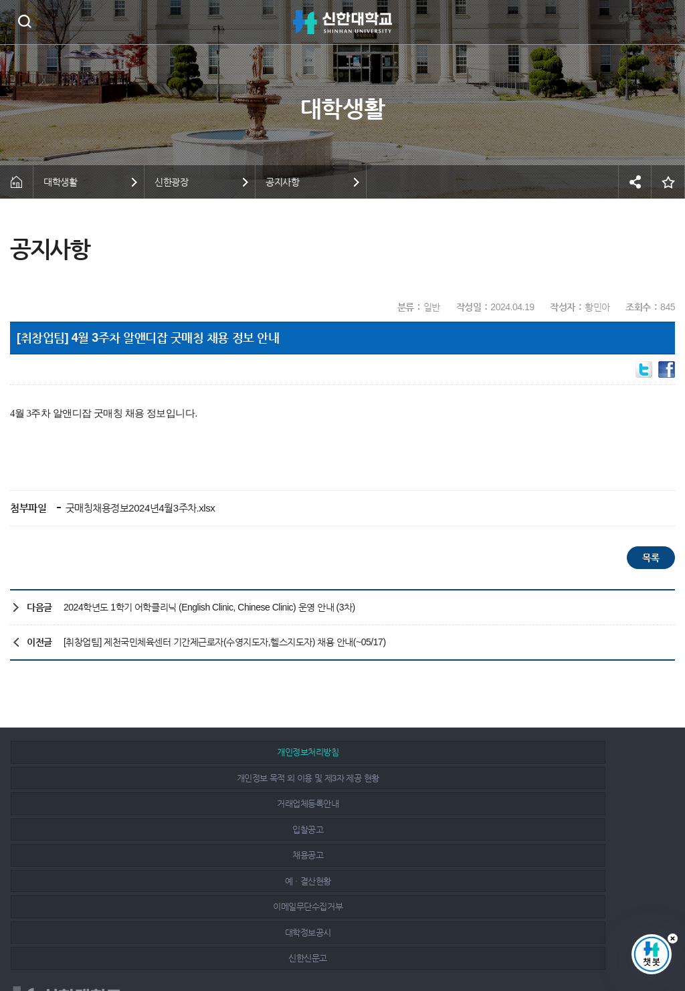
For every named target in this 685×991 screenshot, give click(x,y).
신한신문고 (550, 803)
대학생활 (60, 182)
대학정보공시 (334, 803)
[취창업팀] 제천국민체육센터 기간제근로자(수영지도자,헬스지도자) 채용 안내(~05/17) (225, 642)
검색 (24, 21)
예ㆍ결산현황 (550, 778)
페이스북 (593, 939)
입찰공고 (117, 778)
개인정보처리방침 (118, 752)
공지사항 (282, 182)
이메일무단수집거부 (118, 803)
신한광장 (171, 182)
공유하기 (635, 182)
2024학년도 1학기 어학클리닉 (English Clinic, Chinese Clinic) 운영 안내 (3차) (209, 607)
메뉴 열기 (665, 22)
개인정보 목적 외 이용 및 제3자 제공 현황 (334, 752)
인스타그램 (623, 939)
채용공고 (334, 778)
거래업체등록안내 (550, 752)
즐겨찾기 (668, 182)
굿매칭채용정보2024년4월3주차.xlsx (139, 508)
